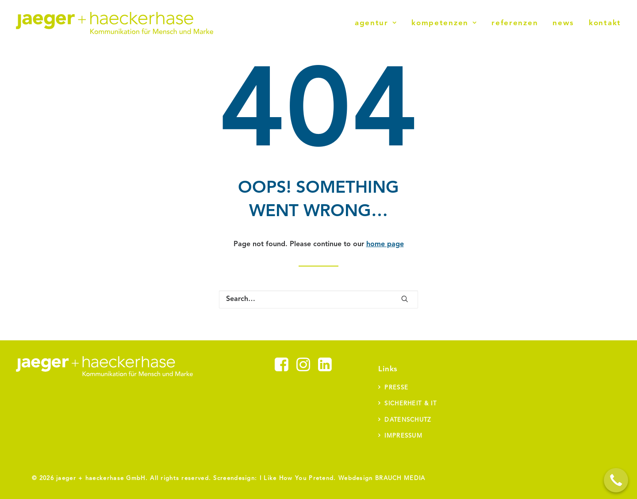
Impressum (403, 436)
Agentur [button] (376, 23)
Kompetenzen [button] (444, 23)
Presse (396, 388)
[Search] (318, 299)
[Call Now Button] (616, 480)
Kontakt (605, 23)
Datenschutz (407, 420)
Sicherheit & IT (410, 404)
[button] (404, 298)
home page (385, 244)
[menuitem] (379, 23)
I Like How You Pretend (297, 478)
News (563, 23)
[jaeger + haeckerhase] (114, 23)
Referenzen (514, 23)
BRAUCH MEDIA (400, 478)
